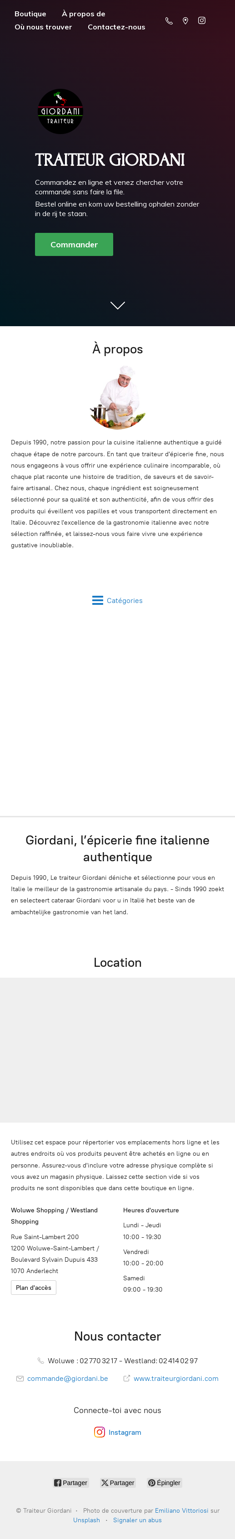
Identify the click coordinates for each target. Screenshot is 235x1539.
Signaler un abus (137, 1520)
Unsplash (86, 1520)
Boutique (30, 13)
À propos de (83, 13)
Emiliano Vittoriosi (182, 1511)
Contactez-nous (116, 26)
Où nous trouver (43, 26)
